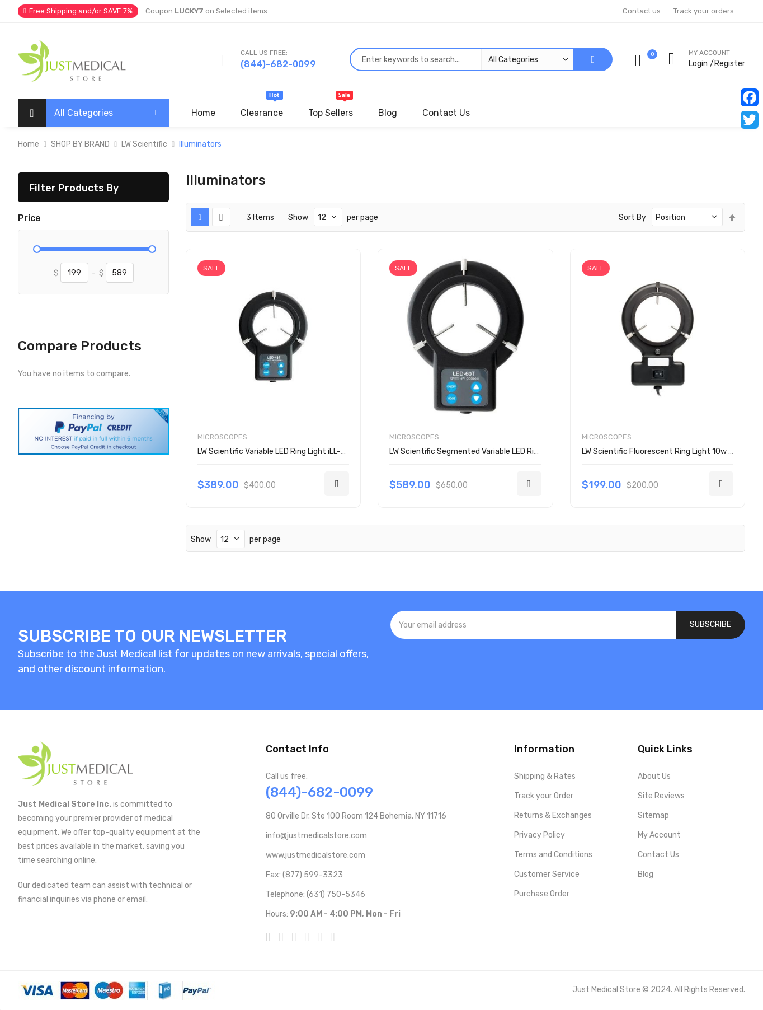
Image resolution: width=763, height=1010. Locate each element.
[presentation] (568, 669)
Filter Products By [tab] (74, 188)
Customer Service (547, 874)
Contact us (642, 11)
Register (729, 63)
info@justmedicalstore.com (316, 835)
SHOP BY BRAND (80, 144)
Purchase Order (541, 894)
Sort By (632, 217)
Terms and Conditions (553, 854)
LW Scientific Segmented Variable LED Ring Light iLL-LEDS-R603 (504, 451)
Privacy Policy (539, 835)
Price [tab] (29, 218)
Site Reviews (661, 796)
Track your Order (543, 796)
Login (698, 63)
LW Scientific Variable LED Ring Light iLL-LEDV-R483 (290, 451)
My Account (659, 835)
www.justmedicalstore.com (315, 855)
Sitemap (653, 815)
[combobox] (461, 59)
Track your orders (703, 11)
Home (28, 144)
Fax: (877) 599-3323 (304, 875)
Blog (645, 874)
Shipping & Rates (545, 776)
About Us (654, 776)
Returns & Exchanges (553, 815)
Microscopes (222, 437)
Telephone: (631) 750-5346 (315, 894)
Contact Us (658, 854)
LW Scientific (144, 144)
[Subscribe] (710, 625)
